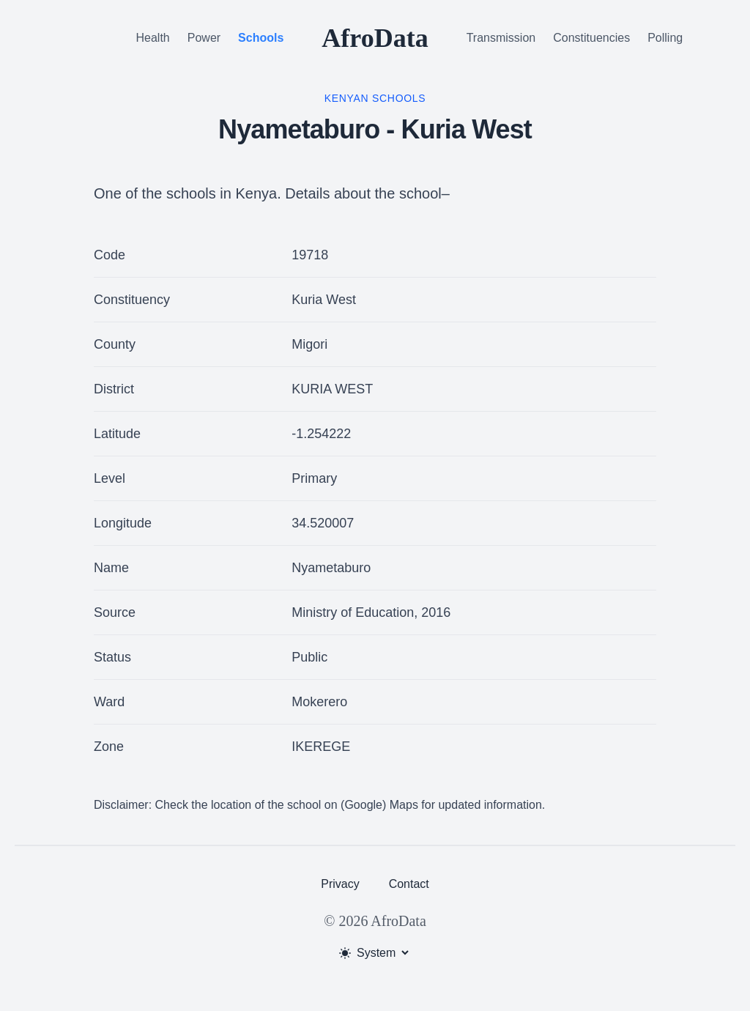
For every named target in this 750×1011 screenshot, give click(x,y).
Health (153, 38)
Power (204, 38)
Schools (260, 38)
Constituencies (591, 38)
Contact (409, 884)
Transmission (501, 38)
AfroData (375, 38)
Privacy (340, 884)
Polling (665, 38)
